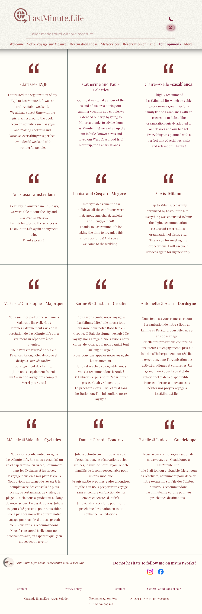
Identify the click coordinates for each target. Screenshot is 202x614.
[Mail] (170, 27)
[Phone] (170, 19)
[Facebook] (161, 572)
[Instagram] (150, 572)
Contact (22, 589)
